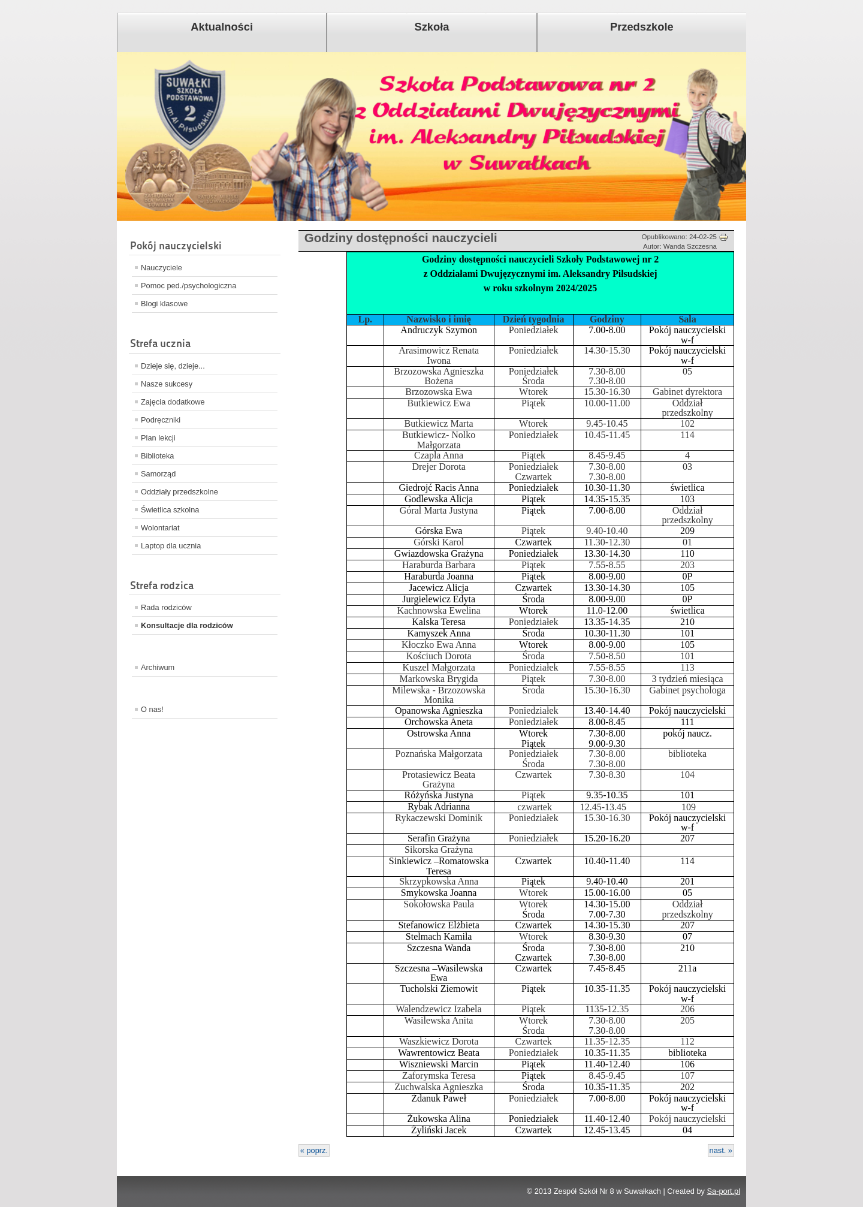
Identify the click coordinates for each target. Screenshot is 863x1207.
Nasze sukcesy (166, 383)
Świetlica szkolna (170, 509)
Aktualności (222, 26)
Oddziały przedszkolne (179, 491)
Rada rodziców (166, 607)
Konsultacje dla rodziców (187, 625)
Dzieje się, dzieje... (173, 365)
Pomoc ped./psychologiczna (188, 285)
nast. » (721, 1150)
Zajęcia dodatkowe (173, 401)
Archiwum (157, 667)
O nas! (152, 709)
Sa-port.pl (723, 1191)
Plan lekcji (158, 437)
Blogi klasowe (164, 303)
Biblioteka (157, 455)
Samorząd (158, 473)
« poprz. (314, 1150)
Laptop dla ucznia (171, 545)
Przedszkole (642, 26)
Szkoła (432, 26)
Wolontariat (160, 527)
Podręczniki (160, 419)
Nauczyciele (161, 267)
